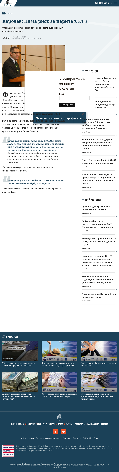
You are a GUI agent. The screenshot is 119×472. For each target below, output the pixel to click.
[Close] (94, 71)
